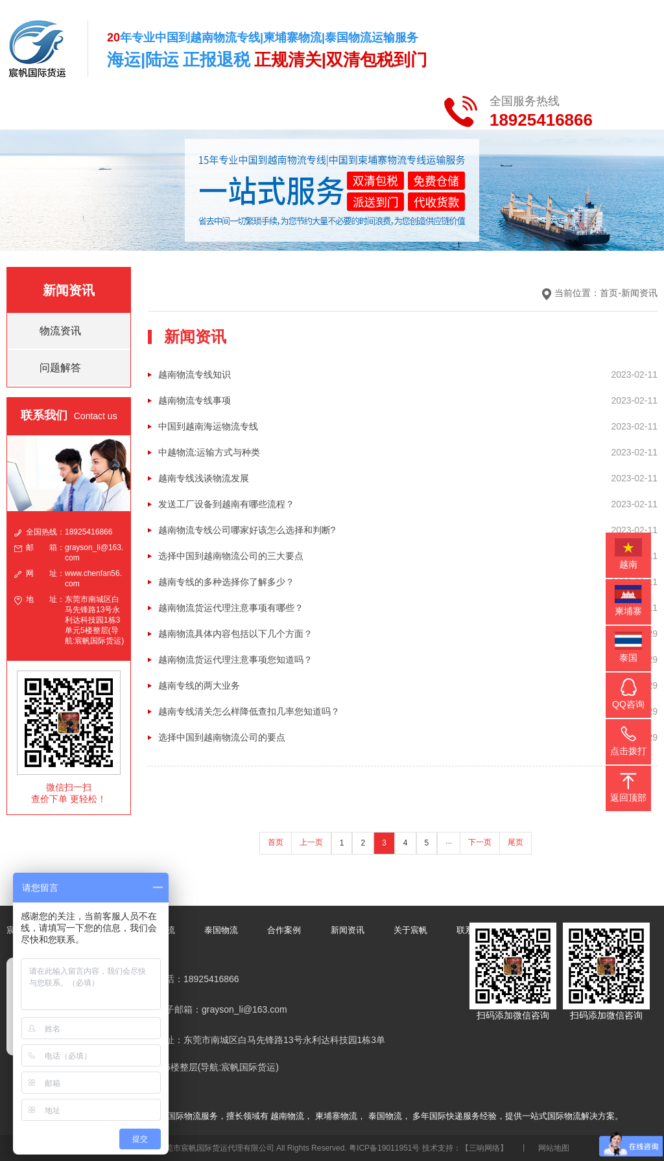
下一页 (480, 842)
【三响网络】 (484, 1148)
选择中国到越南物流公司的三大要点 (230, 556)
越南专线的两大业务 (199, 685)
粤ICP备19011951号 (384, 1148)
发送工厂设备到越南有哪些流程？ (226, 504)
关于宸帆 (410, 930)
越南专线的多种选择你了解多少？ (226, 582)
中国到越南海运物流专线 (208, 426)
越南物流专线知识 (194, 374)
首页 (609, 293)
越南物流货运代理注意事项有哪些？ (230, 608)
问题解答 (60, 367)
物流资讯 (60, 330)
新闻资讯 (639, 293)
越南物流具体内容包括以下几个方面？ (235, 633)
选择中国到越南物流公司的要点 (221, 737)
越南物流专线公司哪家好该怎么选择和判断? (247, 530)
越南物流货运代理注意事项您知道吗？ (235, 659)
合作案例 (284, 930)
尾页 (515, 842)
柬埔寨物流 (336, 1116)
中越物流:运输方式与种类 (209, 452)
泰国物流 (221, 930)
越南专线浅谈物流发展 (203, 478)
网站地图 (553, 1148)
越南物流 (287, 1116)
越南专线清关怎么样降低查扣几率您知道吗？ (249, 711)
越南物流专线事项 (194, 400)
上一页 (311, 842)
